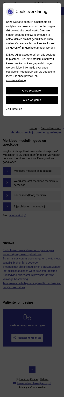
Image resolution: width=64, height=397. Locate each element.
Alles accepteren (32, 90)
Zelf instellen (14, 109)
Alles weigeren (32, 100)
